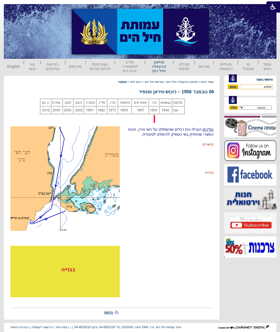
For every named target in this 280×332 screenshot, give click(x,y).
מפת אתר (61, 327)
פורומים (75, 66)
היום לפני (135, 81)
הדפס (108, 312)
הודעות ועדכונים (53, 66)
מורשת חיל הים (154, 81)
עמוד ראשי (267, 66)
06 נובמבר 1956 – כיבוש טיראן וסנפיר (176, 91)
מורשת (204, 66)
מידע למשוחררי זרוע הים (130, 66)
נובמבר (122, 81)
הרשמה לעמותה (42, 327)
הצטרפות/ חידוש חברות (100, 66)
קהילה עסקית (184, 66)
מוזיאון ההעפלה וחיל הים (159, 66)
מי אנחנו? (248, 66)
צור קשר (32, 66)
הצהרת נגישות (20, 327)
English (13, 66)
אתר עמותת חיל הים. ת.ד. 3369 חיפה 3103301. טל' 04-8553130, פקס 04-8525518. (127, 327)
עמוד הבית (207, 81)
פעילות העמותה (226, 66)
